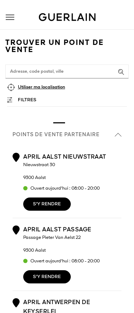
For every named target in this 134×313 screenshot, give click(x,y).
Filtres (27, 100)
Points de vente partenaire (67, 134)
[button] (10, 17)
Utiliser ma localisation (41, 87)
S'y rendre (47, 204)
